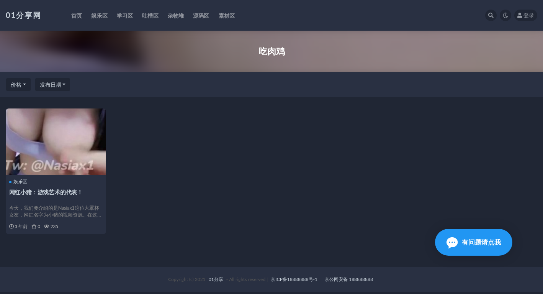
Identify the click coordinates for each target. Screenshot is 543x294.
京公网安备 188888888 (349, 281)
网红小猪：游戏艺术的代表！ (46, 191)
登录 (525, 15)
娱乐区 (19, 181)
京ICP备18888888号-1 (294, 281)
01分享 (216, 281)
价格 (16, 84)
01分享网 (23, 15)
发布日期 (50, 84)
